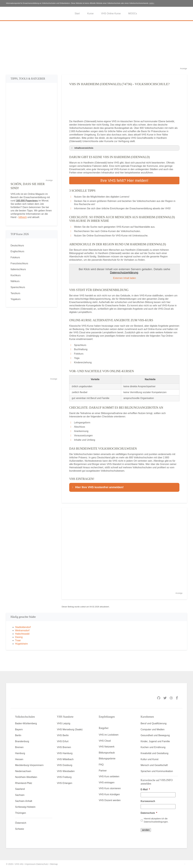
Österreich (20, 823)
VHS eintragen (106, 782)
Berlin (18, 735)
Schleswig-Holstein (25, 807)
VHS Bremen (64, 747)
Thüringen (20, 813)
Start (77, 13)
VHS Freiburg (64, 777)
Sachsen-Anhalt (23, 801)
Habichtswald (22, 634)
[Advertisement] (96, 46)
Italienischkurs (18, 269)
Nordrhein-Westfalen (26, 777)
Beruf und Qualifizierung (154, 723)
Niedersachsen (23, 771)
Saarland (20, 789)
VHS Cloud (105, 740)
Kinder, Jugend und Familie (155, 741)
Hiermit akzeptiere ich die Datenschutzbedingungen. (156, 820)
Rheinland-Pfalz (23, 783)
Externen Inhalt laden (124, 278)
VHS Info (19, 864)
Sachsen (19, 795)
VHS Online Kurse (111, 13)
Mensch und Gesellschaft (154, 765)
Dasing (19, 637)
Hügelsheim (21, 643)
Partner (103, 770)
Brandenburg (22, 741)
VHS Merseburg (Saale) (70, 729)
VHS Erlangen (64, 783)
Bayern (19, 729)
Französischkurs (19, 263)
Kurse (90, 13)
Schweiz (19, 829)
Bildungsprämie (107, 758)
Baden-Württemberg (26, 723)
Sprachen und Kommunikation (157, 771)
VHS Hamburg (65, 753)
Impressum (30, 864)
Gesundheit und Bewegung (155, 735)
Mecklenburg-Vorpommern (29, 765)
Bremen (19, 747)
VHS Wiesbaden (66, 771)
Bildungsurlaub (107, 752)
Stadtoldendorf (23, 627)
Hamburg (20, 753)
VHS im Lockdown (109, 734)
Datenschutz (149, 813)
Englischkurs (17, 251)
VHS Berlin (63, 735)
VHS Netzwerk (106, 746)
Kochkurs (16, 275)
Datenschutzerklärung (124, 272)
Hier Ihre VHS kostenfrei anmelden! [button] (97, 487)
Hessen (19, 759)
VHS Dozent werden (110, 800)
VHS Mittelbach (65, 759)
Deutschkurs (17, 245)
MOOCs (132, 13)
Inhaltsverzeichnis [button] (81, 147)
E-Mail (145, 789)
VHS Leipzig (63, 723)
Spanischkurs (18, 287)
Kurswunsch (148, 801)
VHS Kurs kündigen (109, 794)
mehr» (151, 3)
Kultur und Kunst (149, 759)
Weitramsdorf (22, 630)
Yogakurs (16, 299)
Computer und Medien (153, 729)
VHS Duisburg (64, 765)
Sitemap (54, 864)
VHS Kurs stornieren (110, 788)
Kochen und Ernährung (153, 747)
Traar (18, 640)
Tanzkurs (15, 293)
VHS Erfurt (62, 741)
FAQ (101, 764)
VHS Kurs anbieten (109, 776)
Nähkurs (15, 281)
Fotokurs (15, 257)
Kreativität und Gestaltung (154, 753)
